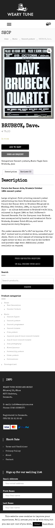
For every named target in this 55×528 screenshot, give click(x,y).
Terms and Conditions (16, 447)
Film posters (12, 332)
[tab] (11, 172)
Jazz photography (14, 344)
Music (15, 39)
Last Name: (8, 503)
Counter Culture (14, 309)
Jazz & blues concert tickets (19, 340)
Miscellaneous (13, 348)
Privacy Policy (13, 451)
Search (27, 287)
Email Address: (10, 479)
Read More (48, 524)
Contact (9, 460)
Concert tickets (13, 328)
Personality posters (15, 352)
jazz (13, 164)
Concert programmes (15, 325)
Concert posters (28, 39)
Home (6, 39)
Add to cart (15, 147)
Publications (12, 359)
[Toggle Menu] (9, 24)
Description (11, 172)
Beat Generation (14, 305)
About (8, 455)
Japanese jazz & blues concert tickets (23, 336)
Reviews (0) (25, 172)
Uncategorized (10, 364)
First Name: (9, 491)
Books (6, 303)
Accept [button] (37, 524)
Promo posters (13, 355)
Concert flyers (13, 317)
